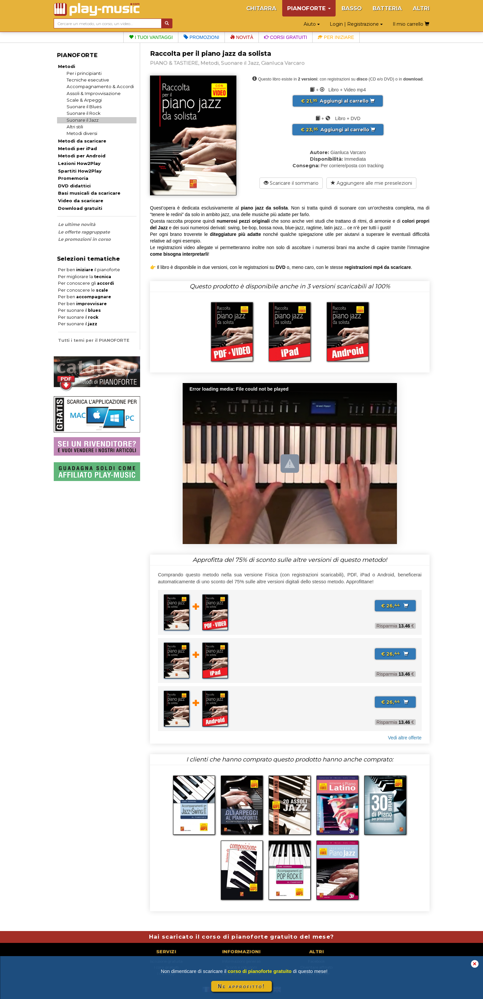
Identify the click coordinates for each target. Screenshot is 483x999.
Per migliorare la (84, 276)
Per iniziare (336, 37)
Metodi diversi (82, 133)
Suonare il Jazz (83, 120)
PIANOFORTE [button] (309, 8)
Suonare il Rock (84, 113)
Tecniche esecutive (88, 79)
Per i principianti (84, 73)
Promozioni (201, 37)
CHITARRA (261, 8)
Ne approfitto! (241, 986)
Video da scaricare (80, 200)
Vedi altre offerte (405, 737)
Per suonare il (79, 310)
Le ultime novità (76, 224)
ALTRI (421, 8)
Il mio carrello (411, 24)
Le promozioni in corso (84, 239)
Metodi (66, 66)
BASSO (352, 8)
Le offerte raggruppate (84, 232)
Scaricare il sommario (291, 183)
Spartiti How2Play (80, 171)
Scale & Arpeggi (84, 100)
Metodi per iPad (77, 148)
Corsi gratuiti (285, 37)
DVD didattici (74, 185)
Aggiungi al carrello (338, 101)
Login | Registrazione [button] (356, 24)
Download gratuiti (80, 208)
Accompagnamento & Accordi (100, 86)
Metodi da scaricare (82, 141)
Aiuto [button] (312, 24)
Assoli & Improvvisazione (94, 93)
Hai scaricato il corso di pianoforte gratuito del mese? (241, 936)
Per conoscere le (83, 290)
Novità (241, 37)
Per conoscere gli (86, 283)
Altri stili (75, 126)
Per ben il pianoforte (89, 269)
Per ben (84, 296)
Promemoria (73, 178)
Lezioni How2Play (79, 163)
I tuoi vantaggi (151, 37)
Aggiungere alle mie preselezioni (371, 183)
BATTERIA (387, 8)
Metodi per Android (82, 155)
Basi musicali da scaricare (89, 193)
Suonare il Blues (84, 106)
